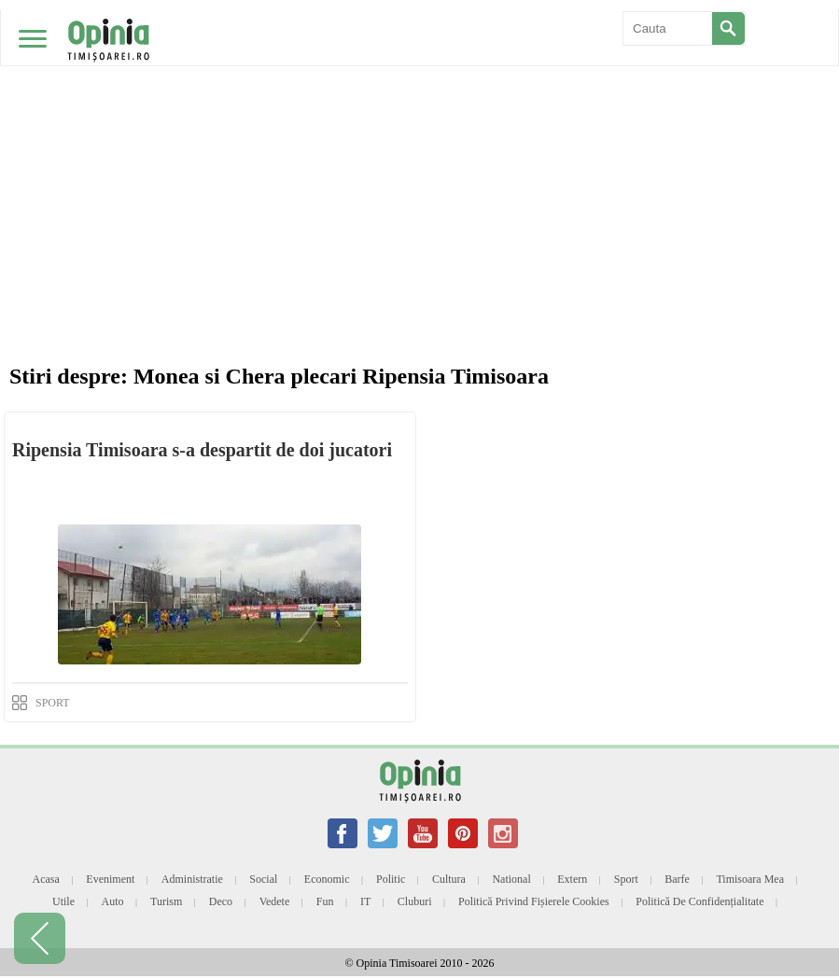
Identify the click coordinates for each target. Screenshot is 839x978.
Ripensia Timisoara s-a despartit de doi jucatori (202, 450)
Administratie (192, 879)
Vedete (274, 901)
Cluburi (415, 901)
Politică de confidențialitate (699, 901)
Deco (220, 901)
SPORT (52, 702)
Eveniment (110, 879)
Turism (166, 901)
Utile (63, 901)
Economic (327, 879)
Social (263, 879)
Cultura (449, 879)
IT (365, 901)
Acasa (45, 879)
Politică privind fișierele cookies (533, 901)
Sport (626, 879)
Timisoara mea (750, 879)
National (511, 879)
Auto (113, 901)
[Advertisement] (419, 140)
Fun (325, 901)
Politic (390, 879)
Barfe (677, 879)
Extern (572, 879)
